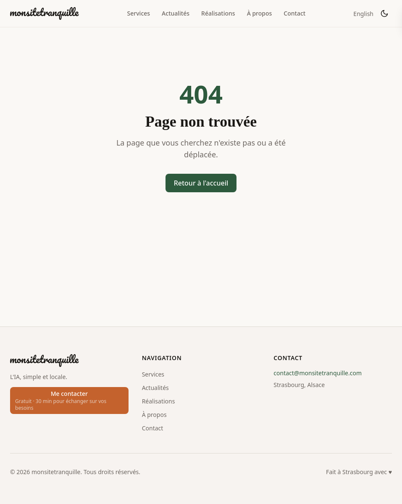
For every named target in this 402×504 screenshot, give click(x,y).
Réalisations (218, 13)
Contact (294, 13)
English (363, 14)
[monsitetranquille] (44, 13)
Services (138, 13)
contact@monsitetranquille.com (317, 373)
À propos (259, 13)
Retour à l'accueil (201, 183)
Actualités (175, 13)
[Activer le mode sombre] (384, 13)
